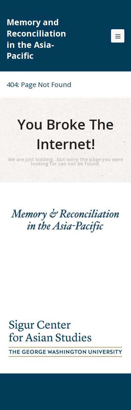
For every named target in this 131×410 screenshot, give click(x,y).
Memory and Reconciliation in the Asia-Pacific (36, 39)
